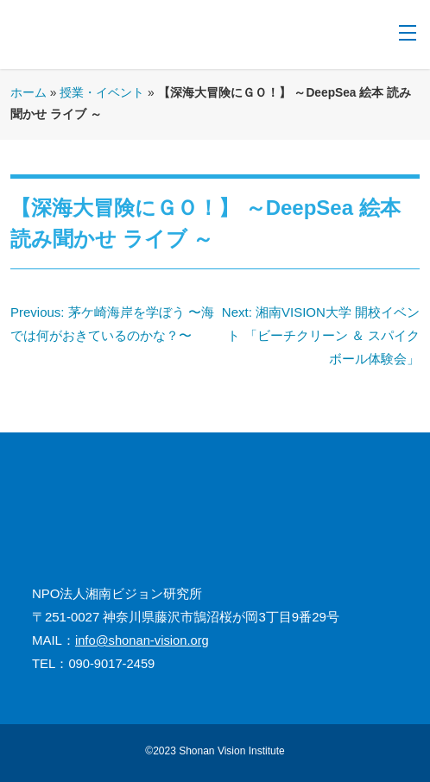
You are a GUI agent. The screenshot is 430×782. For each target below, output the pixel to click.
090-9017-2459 (111, 664)
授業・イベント (102, 92)
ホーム (28, 92)
